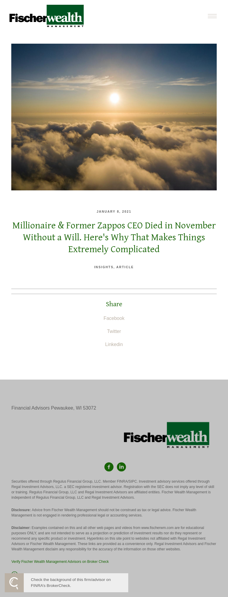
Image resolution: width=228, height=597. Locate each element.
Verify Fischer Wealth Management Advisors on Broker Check (60, 562)
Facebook (114, 318)
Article (125, 267)
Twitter (114, 331)
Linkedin (114, 344)
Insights (103, 267)
